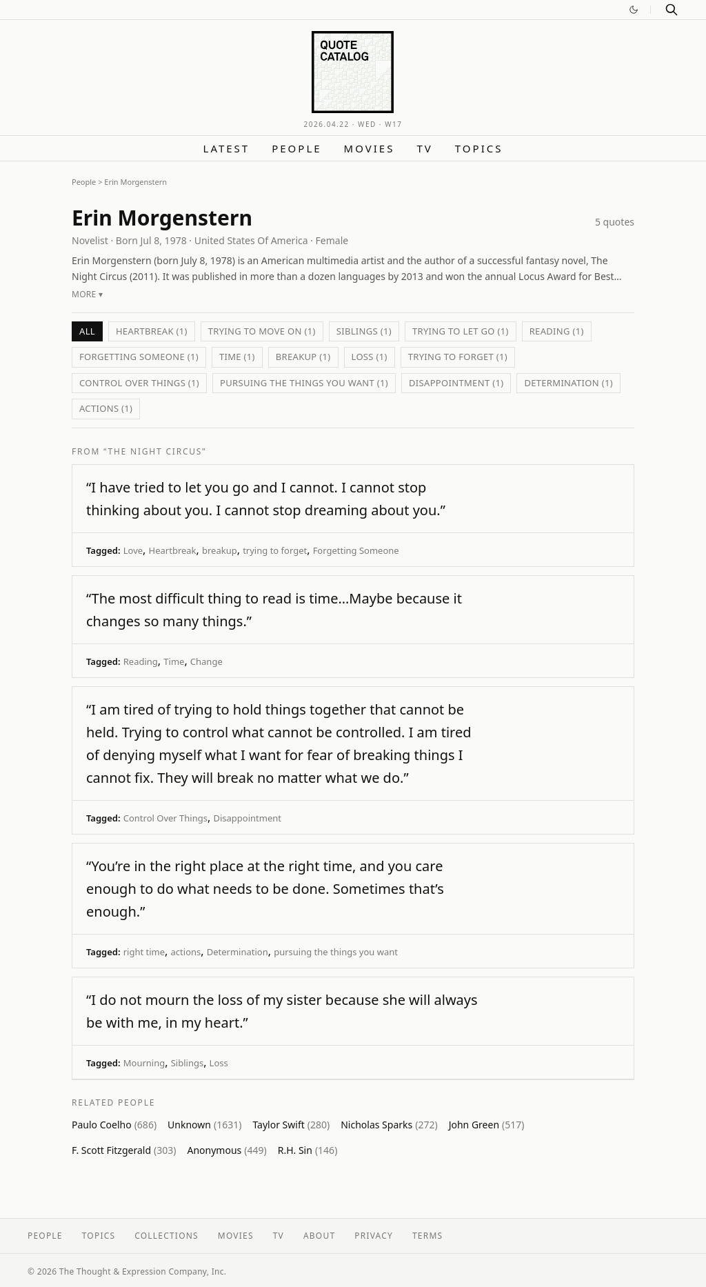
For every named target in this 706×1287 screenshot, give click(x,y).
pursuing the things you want (336, 952)
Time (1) (237, 356)
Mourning (144, 1063)
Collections (166, 1235)
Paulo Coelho (114, 1124)
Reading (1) (557, 331)
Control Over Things (165, 818)
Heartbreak (172, 550)
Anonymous (226, 1150)
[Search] (671, 10)
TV (424, 148)
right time (144, 952)
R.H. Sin (308, 1150)
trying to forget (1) (457, 356)
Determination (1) (568, 383)
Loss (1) (369, 356)
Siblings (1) (364, 331)
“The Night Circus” (154, 451)
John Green (487, 1124)
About (319, 1235)
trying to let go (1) (460, 331)
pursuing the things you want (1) (304, 383)
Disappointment (247, 818)
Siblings (187, 1063)
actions (186, 952)
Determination (237, 952)
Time (173, 661)
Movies (369, 148)
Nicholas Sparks (389, 1124)
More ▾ (87, 294)
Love (133, 550)
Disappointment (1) (456, 383)
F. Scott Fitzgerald (124, 1150)
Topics (479, 148)
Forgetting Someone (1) (139, 356)
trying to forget (275, 550)
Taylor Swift (291, 1124)
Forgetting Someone (356, 550)
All (87, 331)
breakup (219, 550)
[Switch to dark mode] (633, 9)
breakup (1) (303, 356)
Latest (226, 148)
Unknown (204, 1124)
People (296, 148)
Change (206, 661)
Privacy (373, 1235)
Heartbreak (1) (152, 331)
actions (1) (105, 408)
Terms (427, 1235)
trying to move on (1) (262, 331)
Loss (219, 1063)
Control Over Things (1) (139, 383)
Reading (140, 661)
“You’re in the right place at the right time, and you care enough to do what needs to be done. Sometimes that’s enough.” (265, 889)
